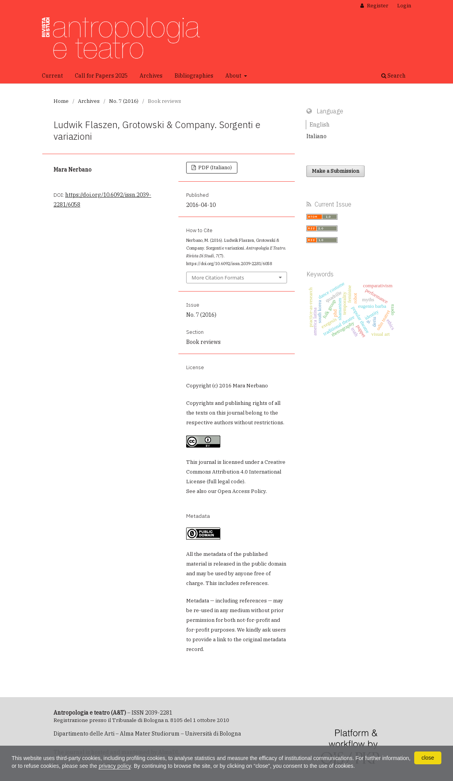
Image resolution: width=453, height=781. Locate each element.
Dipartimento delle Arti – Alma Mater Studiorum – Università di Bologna (147, 733)
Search (393, 75)
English (319, 124)
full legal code (225, 481)
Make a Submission (335, 171)
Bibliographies (194, 75)
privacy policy (115, 766)
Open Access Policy (242, 491)
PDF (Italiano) (214, 167)
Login (404, 5)
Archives (151, 75)
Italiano (316, 136)
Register (377, 5)
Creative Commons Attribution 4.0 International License (235, 472)
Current (52, 75)
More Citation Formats (218, 277)
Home (61, 101)
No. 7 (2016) (123, 101)
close (428, 758)
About (233, 75)
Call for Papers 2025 (101, 75)
